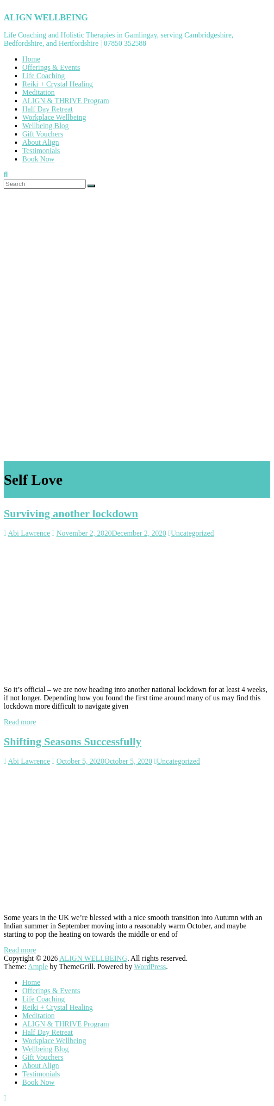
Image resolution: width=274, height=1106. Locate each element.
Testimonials (41, 150)
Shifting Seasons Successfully (72, 741)
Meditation (38, 92)
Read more (20, 722)
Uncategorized (192, 533)
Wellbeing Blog (45, 126)
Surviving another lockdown (71, 513)
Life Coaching (43, 76)
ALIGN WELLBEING (46, 17)
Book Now (38, 159)
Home (31, 59)
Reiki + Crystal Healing (57, 84)
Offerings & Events (51, 67)
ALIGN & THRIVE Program (65, 101)
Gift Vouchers (42, 134)
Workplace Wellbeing (54, 117)
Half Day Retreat (47, 109)
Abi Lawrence (29, 533)
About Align (40, 142)
